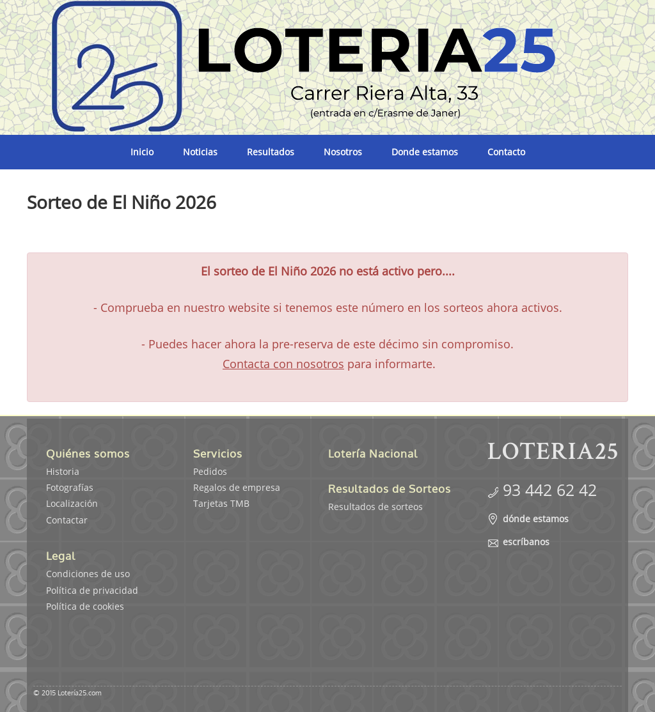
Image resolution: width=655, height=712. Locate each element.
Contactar (67, 520)
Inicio (142, 152)
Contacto (506, 152)
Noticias (200, 152)
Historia (62, 471)
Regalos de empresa (236, 487)
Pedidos (210, 471)
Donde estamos (424, 152)
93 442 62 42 (550, 489)
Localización (72, 503)
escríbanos (526, 542)
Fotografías (69, 487)
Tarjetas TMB (221, 503)
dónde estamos (536, 519)
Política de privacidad (92, 590)
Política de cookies (85, 606)
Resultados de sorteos (375, 506)
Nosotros (343, 152)
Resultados (270, 152)
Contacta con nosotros (283, 363)
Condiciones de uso (88, 574)
